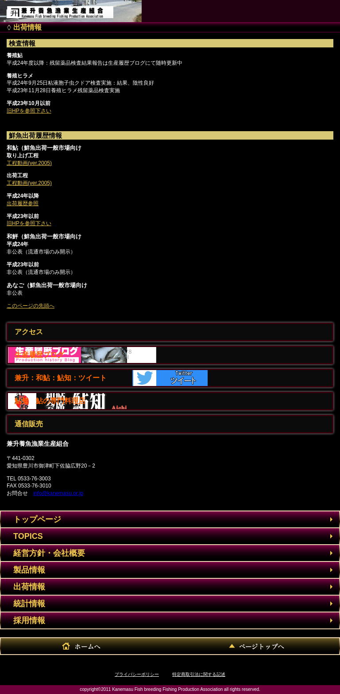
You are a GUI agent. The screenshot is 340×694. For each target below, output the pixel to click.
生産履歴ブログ (39, 355)
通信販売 (29, 424)
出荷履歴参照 (23, 203)
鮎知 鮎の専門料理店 (50, 401)
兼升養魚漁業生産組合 (69, 9)
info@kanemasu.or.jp (58, 493)
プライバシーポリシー (137, 674)
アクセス (29, 331)
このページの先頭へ (30, 306)
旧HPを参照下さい (29, 111)
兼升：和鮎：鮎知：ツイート (61, 378)
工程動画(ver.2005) (29, 163)
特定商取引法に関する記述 (198, 674)
